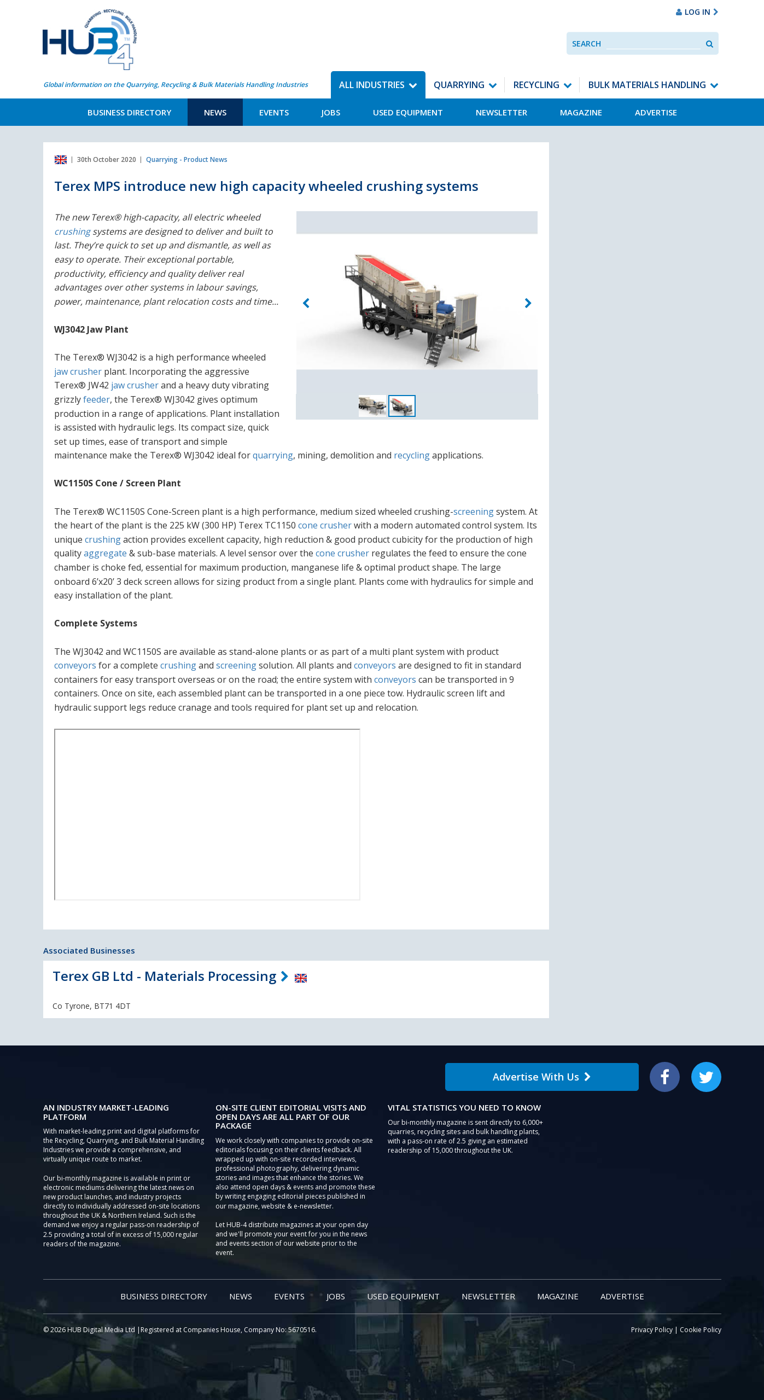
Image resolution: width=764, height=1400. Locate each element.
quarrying (273, 455)
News (215, 112)
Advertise (656, 112)
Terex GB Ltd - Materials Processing (164, 976)
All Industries (372, 85)
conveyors (75, 665)
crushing (72, 231)
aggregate (105, 553)
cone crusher (325, 525)
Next (528, 303)
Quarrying (459, 85)
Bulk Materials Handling (647, 85)
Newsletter (501, 112)
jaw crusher (78, 371)
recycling (412, 455)
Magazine (581, 112)
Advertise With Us (542, 1076)
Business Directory (129, 112)
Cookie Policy (700, 1329)
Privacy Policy (652, 1329)
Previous (305, 303)
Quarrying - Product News (187, 159)
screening (473, 512)
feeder (96, 399)
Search (586, 43)
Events (274, 112)
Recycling (536, 85)
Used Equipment (408, 112)
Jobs (331, 112)
